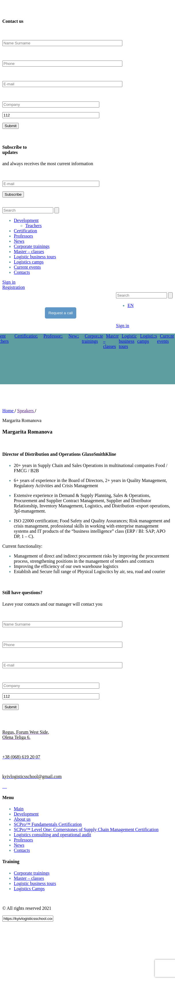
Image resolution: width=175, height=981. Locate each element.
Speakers (26, 410)
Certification (25, 230)
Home (8, 410)
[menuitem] (131, 305)
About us (22, 819)
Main (19, 808)
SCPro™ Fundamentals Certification (48, 824)
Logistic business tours (35, 256)
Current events (27, 267)
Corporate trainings (32, 246)
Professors (23, 236)
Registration (13, 287)
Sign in (9, 282)
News (19, 241)
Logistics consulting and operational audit (52, 834)
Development (26, 220)
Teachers (33, 225)
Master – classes (29, 251)
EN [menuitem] (131, 305)
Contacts (22, 272)
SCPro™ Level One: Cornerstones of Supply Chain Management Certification (86, 829)
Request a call (60, 313)
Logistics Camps (29, 888)
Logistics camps (29, 261)
